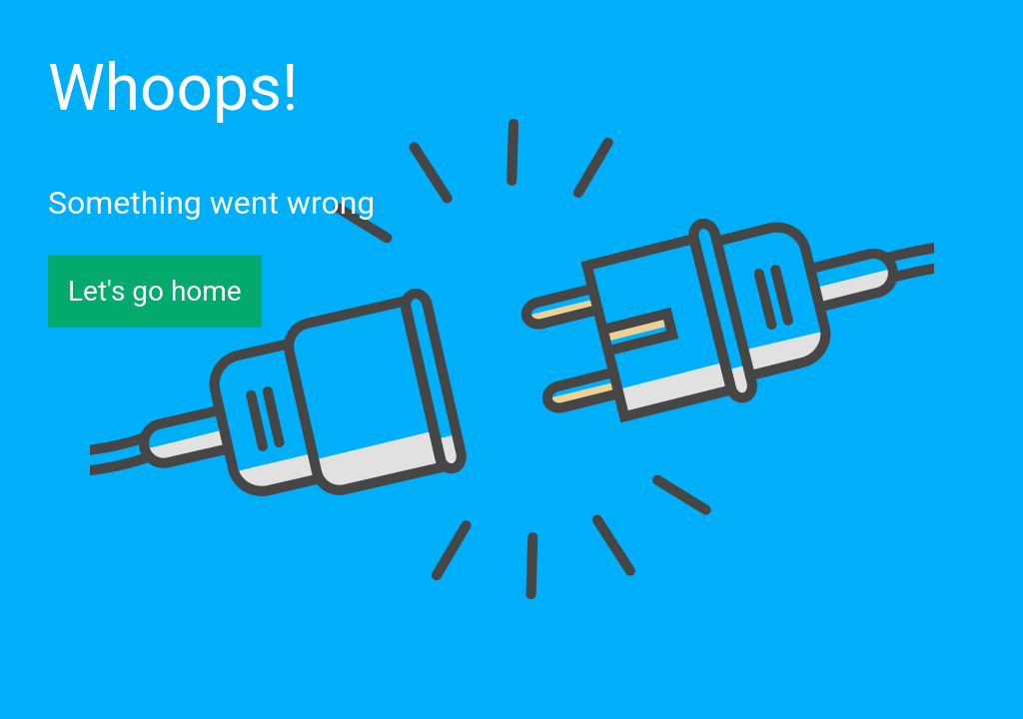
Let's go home (155, 291)
